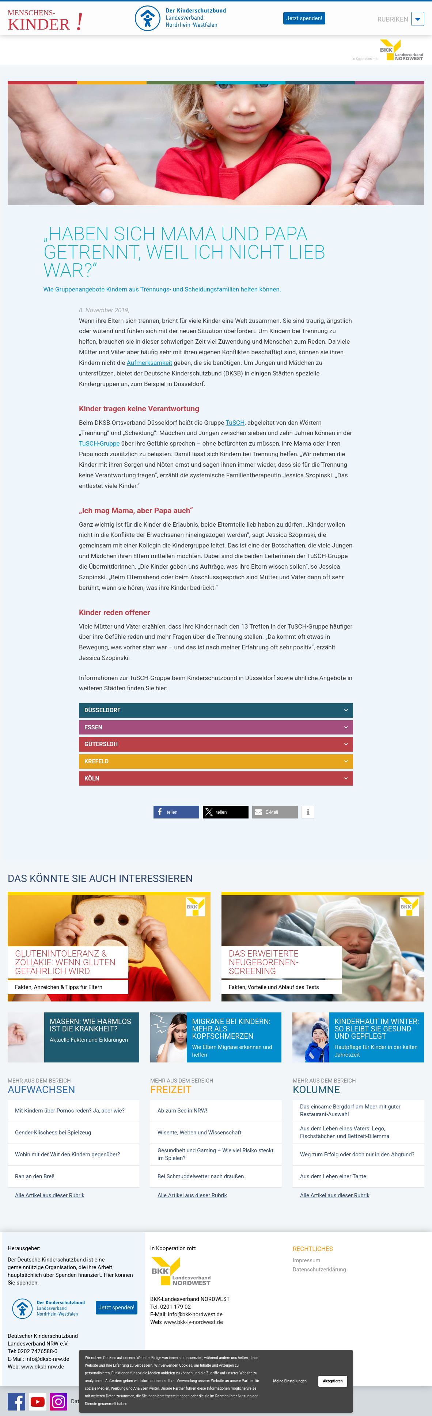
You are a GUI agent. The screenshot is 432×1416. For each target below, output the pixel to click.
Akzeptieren (332, 1381)
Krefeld (96, 759)
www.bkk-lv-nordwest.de (193, 1319)
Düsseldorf (102, 709)
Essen (93, 726)
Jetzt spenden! (304, 18)
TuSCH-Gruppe (99, 443)
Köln (91, 775)
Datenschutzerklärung (319, 1266)
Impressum (306, 1257)
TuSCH (235, 422)
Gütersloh (101, 742)
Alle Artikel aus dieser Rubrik (49, 1192)
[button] (176, 809)
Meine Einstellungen (290, 1381)
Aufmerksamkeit (150, 362)
